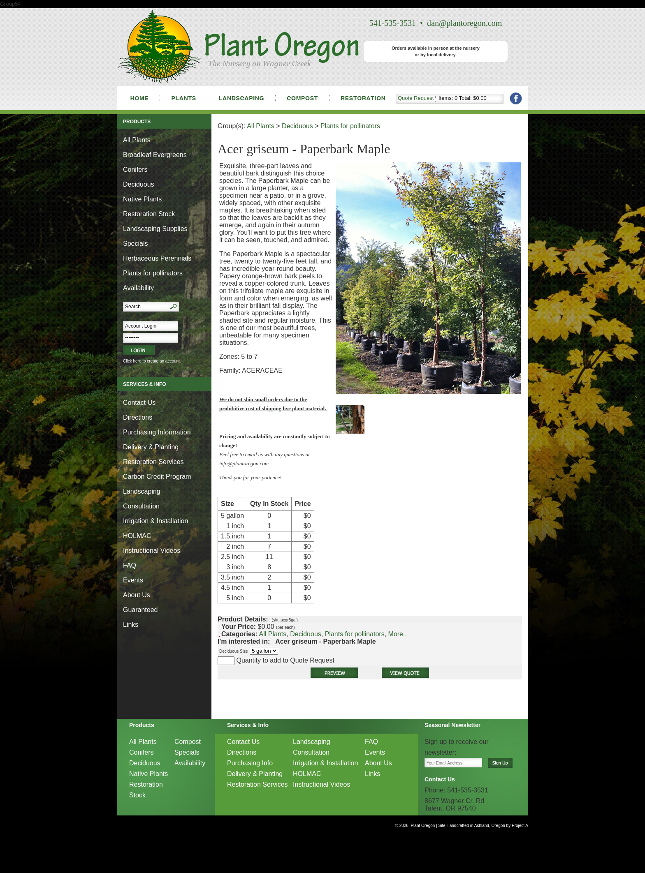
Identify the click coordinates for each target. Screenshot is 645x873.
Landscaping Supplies (155, 228)
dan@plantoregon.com (464, 23)
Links (130, 624)
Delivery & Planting (151, 446)
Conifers (135, 169)
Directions (137, 417)
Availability (138, 287)
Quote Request (416, 98)
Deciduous (138, 184)
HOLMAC (137, 535)
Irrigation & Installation (155, 520)
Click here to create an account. (152, 361)
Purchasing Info (250, 763)
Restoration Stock (149, 213)
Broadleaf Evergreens (155, 154)
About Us (136, 594)
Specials (135, 243)
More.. (397, 633)
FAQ (129, 565)
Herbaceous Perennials (157, 258)
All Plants (137, 139)
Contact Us (139, 402)
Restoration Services (153, 461)
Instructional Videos (151, 550)
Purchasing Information (157, 432)
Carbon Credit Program (157, 476)
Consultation (141, 506)
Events (133, 580)
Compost (187, 741)
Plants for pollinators (153, 273)
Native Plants (142, 199)
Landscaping (141, 491)
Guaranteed (140, 609)
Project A (519, 825)
